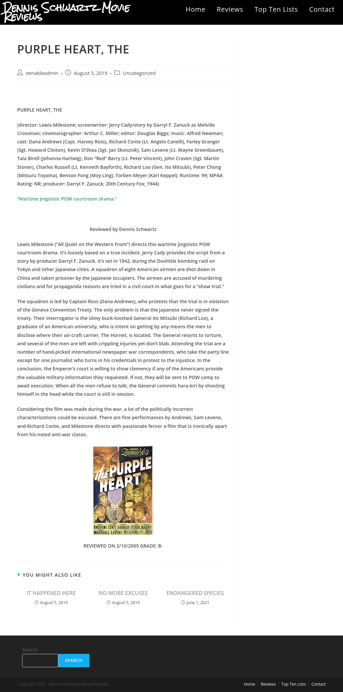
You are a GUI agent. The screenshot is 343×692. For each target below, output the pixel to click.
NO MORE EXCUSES (123, 593)
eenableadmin (42, 73)
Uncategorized (139, 73)
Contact (322, 9)
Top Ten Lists (276, 9)
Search (30, 650)
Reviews (230, 9)
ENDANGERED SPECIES (195, 593)
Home (195, 9)
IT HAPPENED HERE (51, 593)
